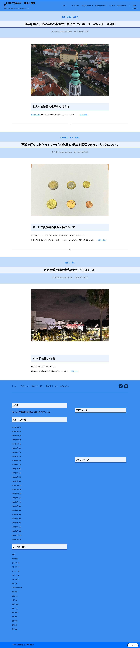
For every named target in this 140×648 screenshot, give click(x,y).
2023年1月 (15, 481)
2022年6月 (15, 510)
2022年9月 (15, 498)
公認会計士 (64, 137)
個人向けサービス (101, 5)
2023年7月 (15, 456)
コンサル (14, 567)
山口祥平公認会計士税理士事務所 (19, 4)
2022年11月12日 (82, 152)
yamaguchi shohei (66, 31)
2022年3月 (15, 523)
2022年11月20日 (82, 31)
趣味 (13, 625)
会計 (13, 583)
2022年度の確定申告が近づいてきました (70, 270)
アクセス (112, 5)
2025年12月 (15, 427)
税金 (73, 263)
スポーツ (14, 575)
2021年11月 (15, 539)
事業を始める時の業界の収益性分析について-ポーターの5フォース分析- (70, 24)
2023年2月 (15, 477)
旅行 (13, 592)
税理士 (69, 17)
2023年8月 (15, 452)
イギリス (14, 563)
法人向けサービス (87, 5)
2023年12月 (15, 435)
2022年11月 (15, 489)
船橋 (13, 621)
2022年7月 (15, 506)
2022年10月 (15, 494)
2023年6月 (15, 460)
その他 (14, 558)
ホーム (65, 5)
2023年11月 (15, 440)
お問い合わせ (121, 5)
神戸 (13, 600)
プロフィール (75, 5)
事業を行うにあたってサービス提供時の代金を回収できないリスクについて (70, 144)
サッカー (14, 571)
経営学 (76, 17)
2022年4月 (15, 518)
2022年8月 (15, 502)
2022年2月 (15, 527)
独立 (63, 17)
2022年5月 (15, 514)
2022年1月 (15, 531)
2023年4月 (15, 469)
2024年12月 (15, 431)
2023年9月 (15, 448)
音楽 (13, 629)
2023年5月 (15, 464)
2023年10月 (15, 444)
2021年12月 (15, 535)
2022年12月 (15, 485)
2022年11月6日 (83, 277)
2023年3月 (15, 473)
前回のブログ (35, 115)
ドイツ (14, 579)
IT (12, 554)
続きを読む (84, 115)
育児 (13, 616)
